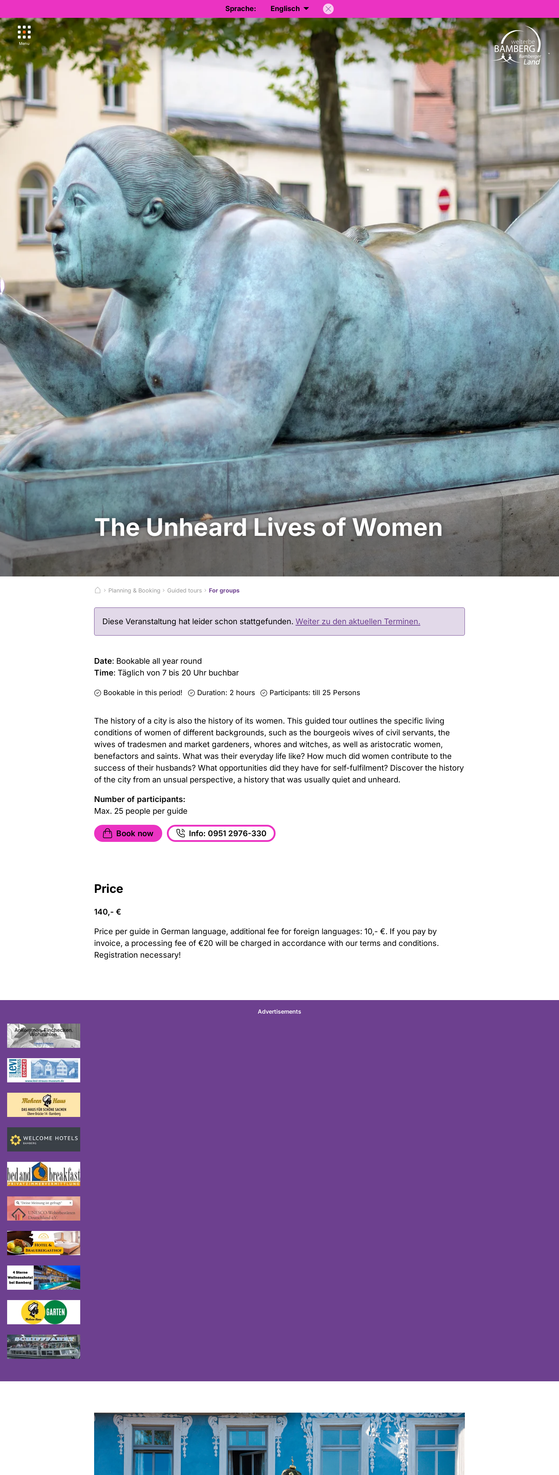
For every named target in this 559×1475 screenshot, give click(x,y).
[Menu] (24, 36)
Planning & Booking (134, 590)
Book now (127, 833)
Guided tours (184, 590)
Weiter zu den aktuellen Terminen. (358, 621)
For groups (224, 590)
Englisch (290, 8)
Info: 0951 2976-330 (220, 833)
